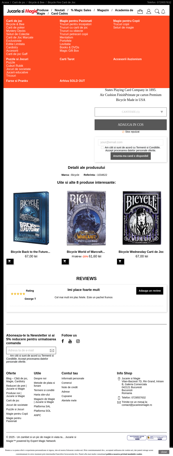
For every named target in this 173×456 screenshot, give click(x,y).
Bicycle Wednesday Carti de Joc (141, 251)
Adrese (66, 391)
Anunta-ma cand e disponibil (130, 155)
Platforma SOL (42, 410)
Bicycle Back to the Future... (30, 251)
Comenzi (67, 382)
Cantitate (129, 112)
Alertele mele (69, 400)
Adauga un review (150, 290)
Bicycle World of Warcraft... (86, 251)
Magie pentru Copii (17, 413)
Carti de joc (12, 400)
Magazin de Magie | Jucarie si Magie (44, 400)
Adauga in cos (131, 125)
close (164, 451)
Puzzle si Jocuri (15, 409)
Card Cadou (59, 13)
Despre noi (40, 378)
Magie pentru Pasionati (13, 420)
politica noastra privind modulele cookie (124, 454)
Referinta (90, 174)
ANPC (37, 415)
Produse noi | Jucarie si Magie (15, 395)
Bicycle (75, 174)
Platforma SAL (42, 406)
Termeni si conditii (44, 390)
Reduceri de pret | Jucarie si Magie (16, 387)
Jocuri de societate (17, 404)
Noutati (60, 10)
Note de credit (70, 387)
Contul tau (70, 373)
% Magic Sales (81, 10)
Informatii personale (73, 378)
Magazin (103, 10)
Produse (42, 10)
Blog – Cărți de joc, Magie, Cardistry (17, 380)
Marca (65, 174)
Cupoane (67, 396)
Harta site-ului (42, 394)
